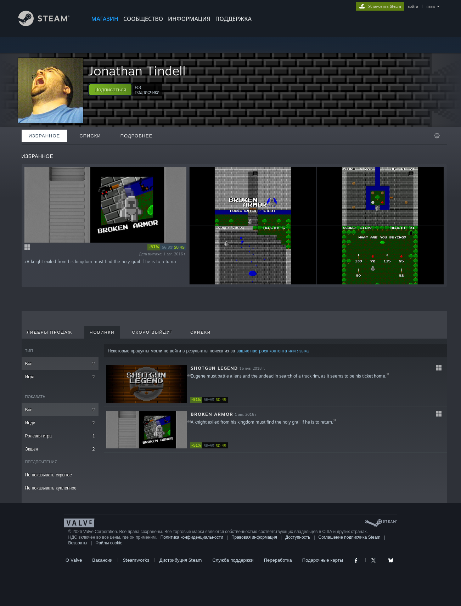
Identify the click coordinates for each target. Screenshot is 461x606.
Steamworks (136, 560)
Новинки (102, 332)
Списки (90, 135)
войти (413, 6)
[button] (110, 89)
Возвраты (78, 542)
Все (60, 364)
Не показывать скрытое (48, 474)
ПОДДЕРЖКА (233, 18)
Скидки (200, 332)
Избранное (44, 135)
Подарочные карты (322, 560)
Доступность (297, 537)
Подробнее (136, 135)
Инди (60, 423)
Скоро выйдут (152, 332)
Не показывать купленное (51, 488)
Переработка (278, 560)
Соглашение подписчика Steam (350, 537)
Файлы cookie (108, 542)
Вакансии (102, 560)
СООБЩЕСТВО (143, 18)
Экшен (60, 449)
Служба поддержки (232, 560)
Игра (60, 377)
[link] (166, 247)
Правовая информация (254, 537)
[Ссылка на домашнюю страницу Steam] (49, 24)
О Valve (74, 560)
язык (431, 6)
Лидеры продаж (50, 332)
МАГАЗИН (104, 18)
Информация (189, 18)
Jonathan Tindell (137, 71)
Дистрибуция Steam (180, 560)
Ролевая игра (60, 436)
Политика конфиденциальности (192, 537)
